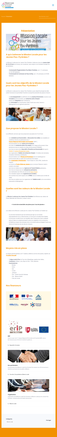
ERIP (9, 336)
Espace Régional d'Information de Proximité (21, 141)
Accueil (3, 16)
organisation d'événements (18, 160)
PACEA (11, 151)
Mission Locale (25, 374)
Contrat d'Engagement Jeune (21, 151)
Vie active (12, 374)
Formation (17, 345)
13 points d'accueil (11, 255)
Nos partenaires (13, 365)
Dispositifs (12, 345)
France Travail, (33, 172)
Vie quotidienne (18, 374)
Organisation (12, 394)
